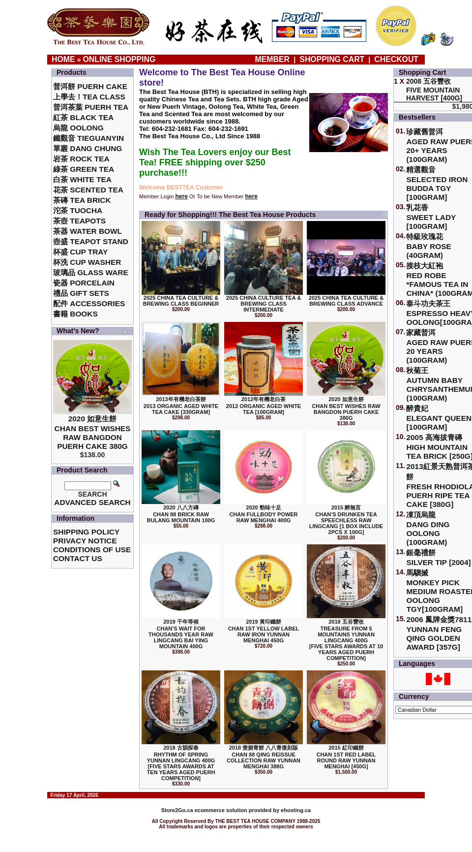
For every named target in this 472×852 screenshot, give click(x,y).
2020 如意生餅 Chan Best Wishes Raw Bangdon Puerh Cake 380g (93, 432)
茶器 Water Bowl (87, 231)
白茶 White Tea (82, 179)
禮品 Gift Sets (81, 293)
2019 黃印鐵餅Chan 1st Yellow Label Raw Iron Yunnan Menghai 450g (263, 631)
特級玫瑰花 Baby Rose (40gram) (428, 245)
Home (63, 59)
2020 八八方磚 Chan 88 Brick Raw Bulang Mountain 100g (181, 514)
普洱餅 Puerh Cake (90, 86)
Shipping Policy (86, 532)
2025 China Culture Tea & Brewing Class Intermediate (263, 304)
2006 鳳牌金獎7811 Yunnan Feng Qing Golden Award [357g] (439, 633)
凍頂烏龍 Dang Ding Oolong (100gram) (427, 528)
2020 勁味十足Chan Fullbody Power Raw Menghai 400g (263, 514)
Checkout (396, 59)
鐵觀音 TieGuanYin (88, 138)
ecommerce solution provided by (221, 810)
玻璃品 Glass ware (90, 272)
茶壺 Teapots (79, 221)
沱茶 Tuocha (77, 210)
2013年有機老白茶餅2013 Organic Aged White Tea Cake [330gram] (181, 405)
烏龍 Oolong (78, 128)
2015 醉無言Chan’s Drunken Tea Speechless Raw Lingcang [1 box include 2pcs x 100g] (346, 520)
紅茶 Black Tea (83, 117)
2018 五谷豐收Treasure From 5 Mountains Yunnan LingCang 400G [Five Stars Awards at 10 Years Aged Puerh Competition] (346, 640)
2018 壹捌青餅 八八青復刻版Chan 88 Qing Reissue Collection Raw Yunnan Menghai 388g (263, 757)
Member (273, 59)
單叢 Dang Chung (87, 148)
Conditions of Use (92, 549)
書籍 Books (75, 314)
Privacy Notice (85, 540)
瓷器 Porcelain (84, 283)
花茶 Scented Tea (88, 190)
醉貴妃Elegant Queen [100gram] (439, 417)
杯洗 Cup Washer (87, 262)
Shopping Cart (331, 59)
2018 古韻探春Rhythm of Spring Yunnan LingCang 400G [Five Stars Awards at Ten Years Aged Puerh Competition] (181, 763)
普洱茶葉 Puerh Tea (90, 107)
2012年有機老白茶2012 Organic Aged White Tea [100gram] (263, 405)
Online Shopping (119, 59)
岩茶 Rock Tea (81, 159)
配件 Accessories (89, 303)
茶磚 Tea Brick (82, 200)
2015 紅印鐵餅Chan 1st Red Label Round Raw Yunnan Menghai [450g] (346, 757)
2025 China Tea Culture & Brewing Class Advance (346, 301)
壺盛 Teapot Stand (90, 241)
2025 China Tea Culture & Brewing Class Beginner (181, 301)
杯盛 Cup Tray (80, 252)
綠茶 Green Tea (83, 169)
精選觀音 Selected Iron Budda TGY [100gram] (437, 183)
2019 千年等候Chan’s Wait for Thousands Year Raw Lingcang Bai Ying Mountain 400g (180, 634)
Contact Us (77, 558)
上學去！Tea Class (89, 97)
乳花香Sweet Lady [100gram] (431, 216)
